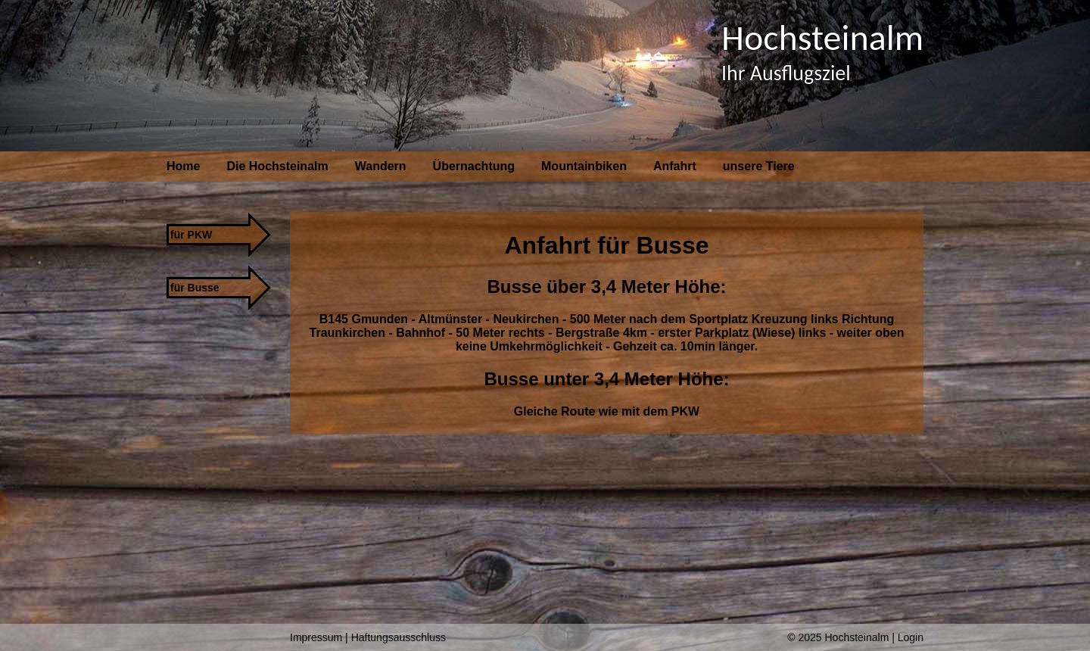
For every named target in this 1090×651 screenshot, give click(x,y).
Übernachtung (474, 166)
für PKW (191, 235)
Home (183, 166)
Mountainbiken (584, 166)
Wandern (380, 166)
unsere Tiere (759, 166)
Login (910, 637)
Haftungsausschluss (398, 637)
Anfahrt (674, 166)
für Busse (195, 288)
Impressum (316, 637)
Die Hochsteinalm (277, 166)
